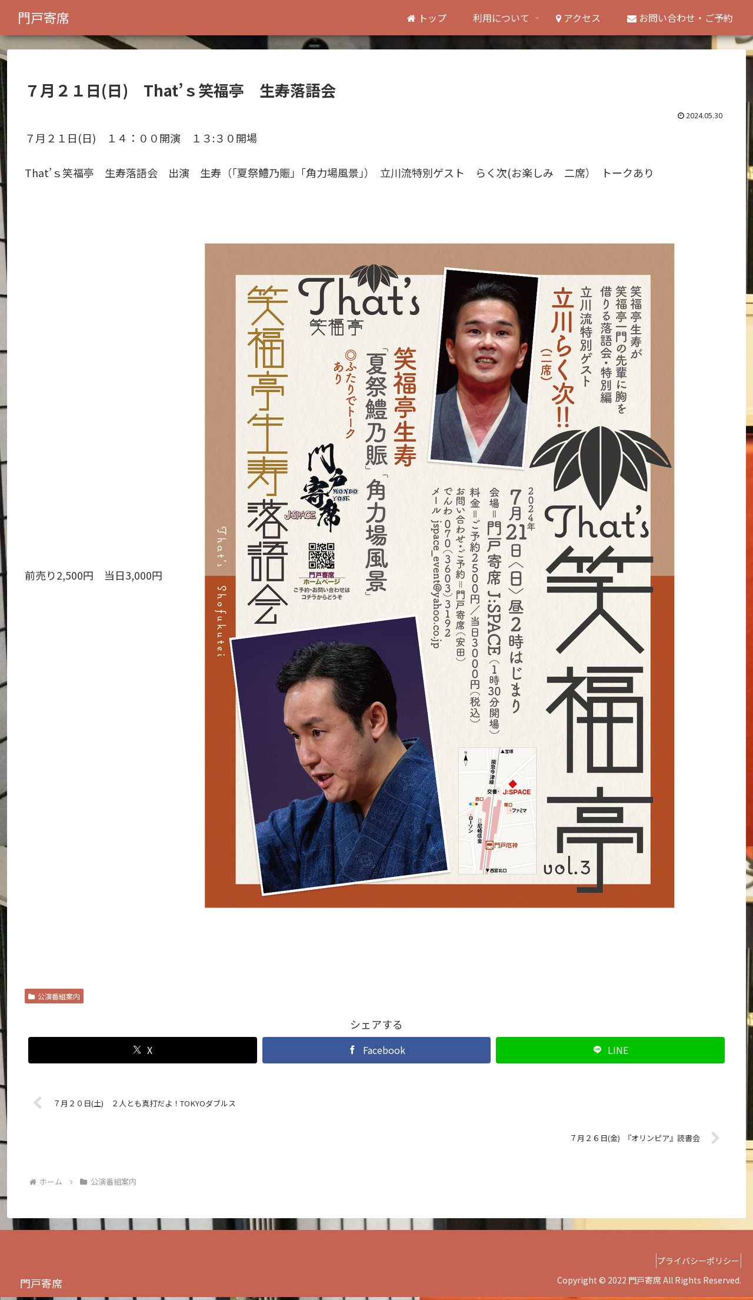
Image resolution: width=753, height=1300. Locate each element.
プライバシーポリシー (693, 1263)
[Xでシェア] (142, 1050)
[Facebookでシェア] (376, 1050)
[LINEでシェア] (610, 1050)
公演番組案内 (54, 996)
